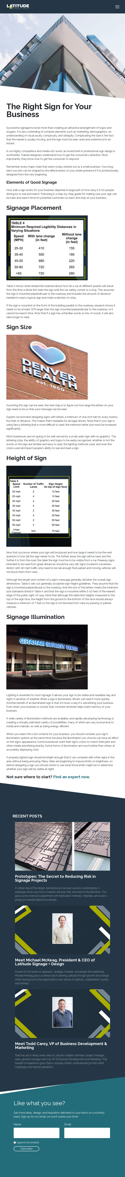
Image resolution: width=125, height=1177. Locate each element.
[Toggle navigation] (119, 7)
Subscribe (26, 1148)
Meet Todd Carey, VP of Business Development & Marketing (61, 1045)
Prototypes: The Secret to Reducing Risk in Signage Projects (55, 878)
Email (67, 1124)
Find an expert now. (71, 777)
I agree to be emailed (27, 1142)
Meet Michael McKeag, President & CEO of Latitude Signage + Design (55, 962)
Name (17, 1124)
